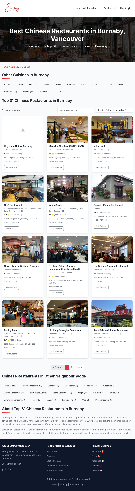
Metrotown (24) (90, 386)
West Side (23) (109, 386)
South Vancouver (55, 470)
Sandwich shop (10, 91)
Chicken (108, 84)
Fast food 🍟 (97, 451)
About (123, 8)
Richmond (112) (10, 386)
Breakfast (71, 84)
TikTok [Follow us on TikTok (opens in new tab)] (6, 469)
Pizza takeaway (46, 91)
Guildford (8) (98, 393)
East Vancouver (54, 461)
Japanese (33, 84)
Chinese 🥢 (97, 465)
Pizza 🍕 (95, 456)
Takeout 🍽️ (97, 470)
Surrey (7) (114, 393)
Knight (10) (82, 393)
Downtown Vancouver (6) (15, 400)
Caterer (95, 84)
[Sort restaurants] (114, 110)
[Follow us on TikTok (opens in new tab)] (129, 8)
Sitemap (63, 484)
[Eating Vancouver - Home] (14, 8)
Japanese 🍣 (97, 461)
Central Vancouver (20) (14, 393)
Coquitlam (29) (71, 386)
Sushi (58, 84)
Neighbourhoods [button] (91, 8)
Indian (83, 84)
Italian (120, 84)
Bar (59, 91)
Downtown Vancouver (58, 465)
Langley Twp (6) (69, 400)
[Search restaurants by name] (76, 110)
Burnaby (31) (53, 386)
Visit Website (11, 167)
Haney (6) (36, 400)
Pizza (20, 84)
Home (77, 8)
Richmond (52, 451)
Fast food (8, 84)
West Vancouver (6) (103, 400)
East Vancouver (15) (38, 393)
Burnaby (51, 456)
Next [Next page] (79, 367)
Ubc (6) (85, 400)
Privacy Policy (76, 484)
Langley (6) (51, 400)
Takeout (46, 84)
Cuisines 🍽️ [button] (110, 8)
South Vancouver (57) (32, 386)
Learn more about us (12, 463)
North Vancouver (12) (62, 393)
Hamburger (28, 91)
